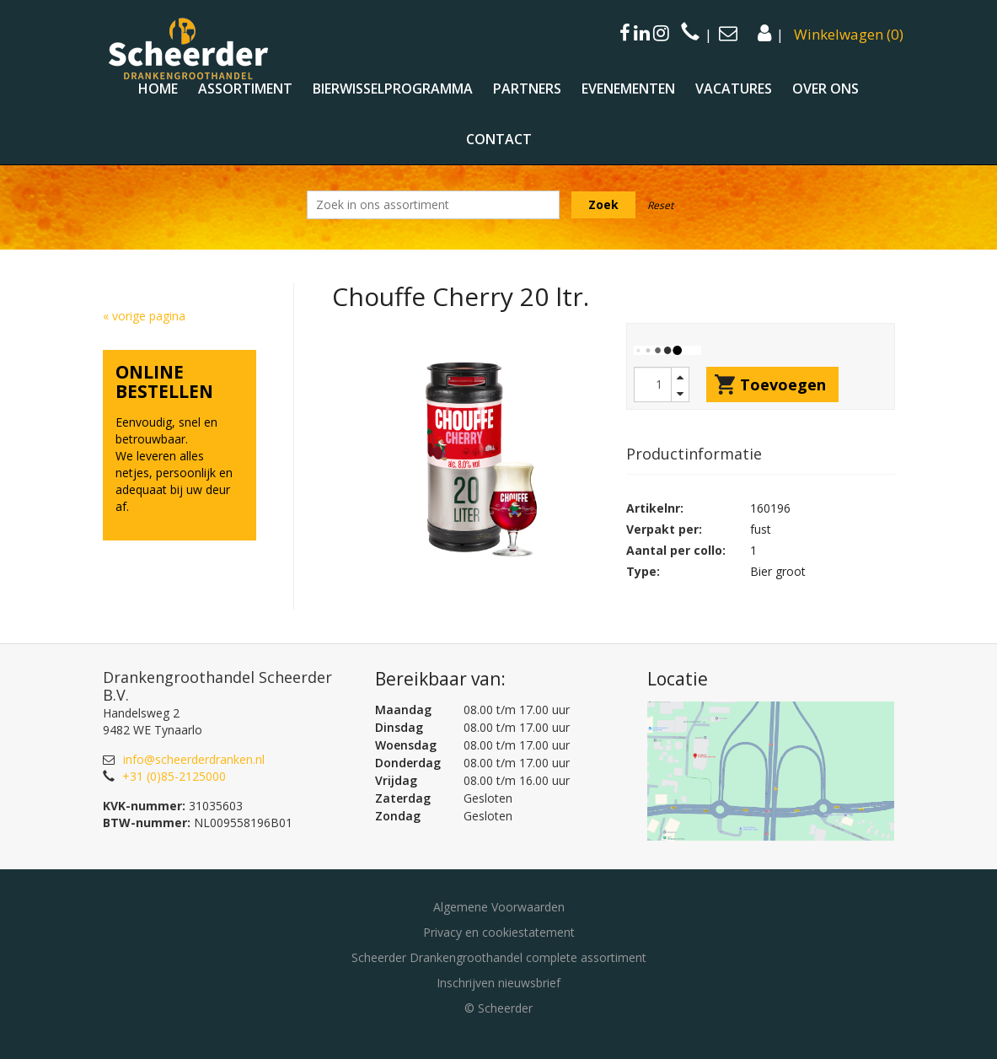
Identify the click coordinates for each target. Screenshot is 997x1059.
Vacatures (733, 88)
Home (158, 88)
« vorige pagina (144, 316)
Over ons (825, 88)
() (848, 34)
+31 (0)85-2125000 (174, 776)
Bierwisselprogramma (393, 88)
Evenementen (628, 88)
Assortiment (245, 88)
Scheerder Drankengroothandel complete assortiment (498, 957)
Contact (499, 139)
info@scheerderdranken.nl (194, 759)
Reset (660, 205)
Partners (527, 88)
